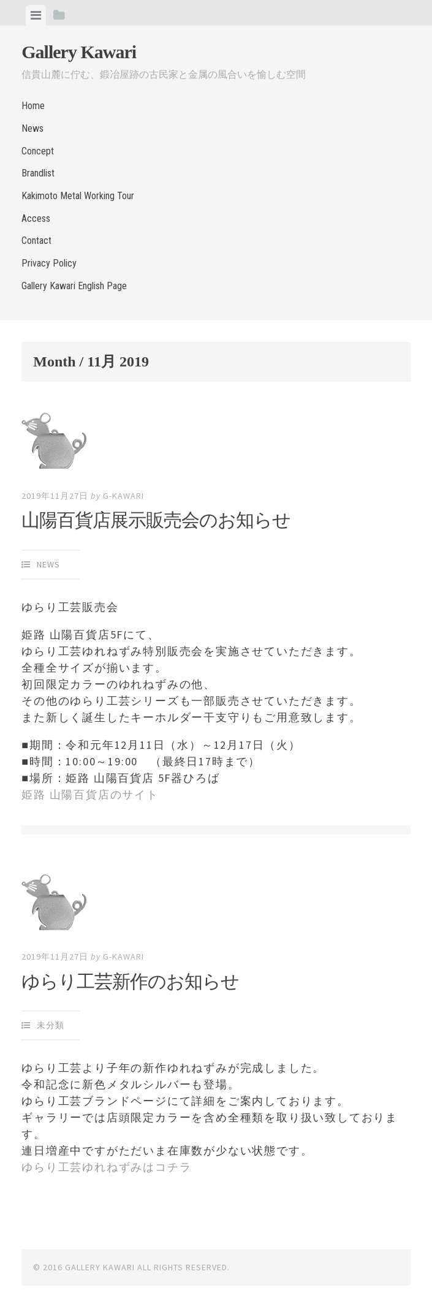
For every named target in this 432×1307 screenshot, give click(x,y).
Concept (37, 151)
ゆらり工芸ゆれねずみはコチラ (106, 1167)
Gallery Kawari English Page (74, 286)
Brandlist (38, 173)
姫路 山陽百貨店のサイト (90, 794)
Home (33, 106)
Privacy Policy (49, 263)
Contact (36, 240)
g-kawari (123, 495)
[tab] (36, 15)
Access (35, 218)
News (32, 128)
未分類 (50, 1025)
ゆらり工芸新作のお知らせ (130, 981)
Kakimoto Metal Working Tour (77, 196)
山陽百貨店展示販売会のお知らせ (155, 520)
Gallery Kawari (78, 52)
